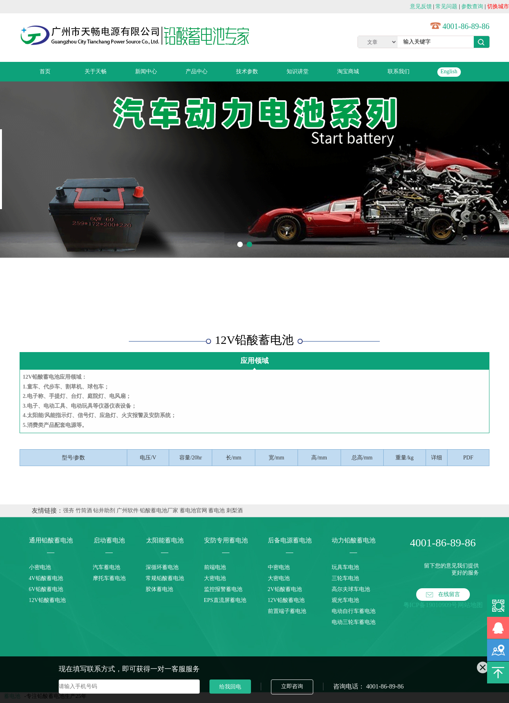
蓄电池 (216, 510)
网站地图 (470, 605)
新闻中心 (146, 71)
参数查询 (472, 6)
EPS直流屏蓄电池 (225, 600)
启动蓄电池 (109, 540)
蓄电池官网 (193, 510)
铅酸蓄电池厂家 (159, 510)
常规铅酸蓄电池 (165, 578)
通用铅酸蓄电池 (51, 540)
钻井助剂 (104, 510)
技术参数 (247, 71)
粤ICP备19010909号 (430, 605)
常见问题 (446, 6)
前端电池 (215, 567)
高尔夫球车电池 (351, 589)
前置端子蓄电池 (287, 611)
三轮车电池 (345, 578)
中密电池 (279, 567)
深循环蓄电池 (162, 567)
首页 (45, 71)
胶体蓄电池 (159, 589)
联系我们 (399, 71)
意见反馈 (421, 6)
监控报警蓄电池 (223, 589)
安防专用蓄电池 (226, 540)
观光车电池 (345, 600)
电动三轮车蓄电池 (353, 622)
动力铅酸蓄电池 (353, 540)
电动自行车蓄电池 (353, 611)
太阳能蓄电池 (165, 540)
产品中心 (197, 71)
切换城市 (498, 6)
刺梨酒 (234, 510)
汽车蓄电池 (106, 567)
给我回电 (230, 686)
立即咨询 (292, 686)
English (448, 71)
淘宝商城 (348, 71)
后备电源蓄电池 (290, 540)
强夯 (68, 510)
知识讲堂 (298, 71)
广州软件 (128, 510)
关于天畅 (95, 71)
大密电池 (215, 578)
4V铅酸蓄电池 (46, 578)
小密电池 (40, 567)
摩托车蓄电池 (109, 578)
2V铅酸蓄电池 (285, 589)
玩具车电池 (345, 567)
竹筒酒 (84, 510)
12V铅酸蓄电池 (47, 600)
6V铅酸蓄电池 (46, 589)
